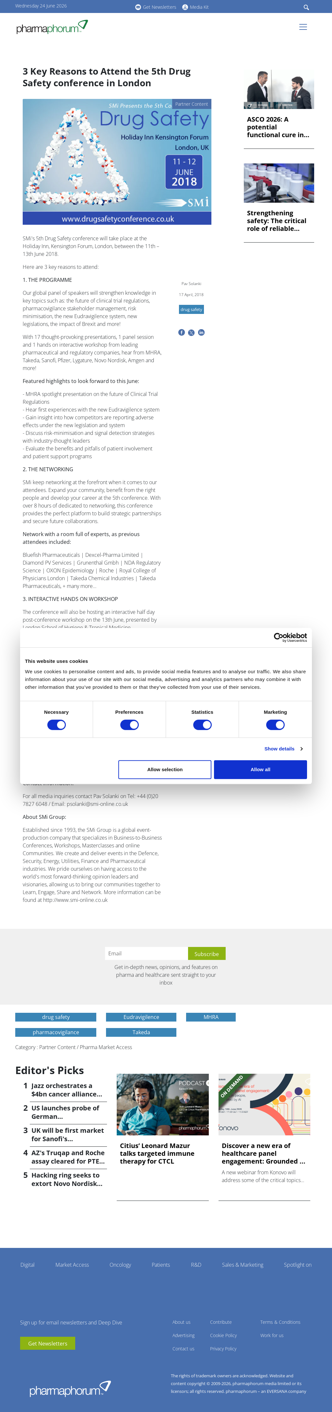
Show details (280, 748)
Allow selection (165, 769)
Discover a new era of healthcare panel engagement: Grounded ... (263, 1153)
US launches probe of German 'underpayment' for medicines (65, 1121)
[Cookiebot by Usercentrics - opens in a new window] (278, 637)
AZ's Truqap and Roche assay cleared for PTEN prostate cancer (68, 1161)
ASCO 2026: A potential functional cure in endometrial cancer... (275, 127)
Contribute (221, 1322)
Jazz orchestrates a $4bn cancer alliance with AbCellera (64, 1094)
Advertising (183, 1335)
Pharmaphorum (70, 1389)
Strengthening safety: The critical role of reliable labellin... (276, 221)
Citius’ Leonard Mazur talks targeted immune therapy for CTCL (157, 1153)
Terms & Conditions (280, 1322)
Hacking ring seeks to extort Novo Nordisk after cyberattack (65, 1183)
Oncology (120, 1264)
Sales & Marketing (242, 1264)
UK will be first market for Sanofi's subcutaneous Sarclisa (67, 1139)
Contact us (183, 1349)
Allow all (260, 769)
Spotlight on (298, 1264)
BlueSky (112, 6)
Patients (161, 1264)
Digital (27, 1264)
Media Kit (199, 7)
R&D (196, 1264)
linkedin (103, 6)
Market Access (72, 1264)
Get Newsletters (159, 7)
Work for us (272, 1335)
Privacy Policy (223, 1349)
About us (181, 1322)
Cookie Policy (223, 1335)
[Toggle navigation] (305, 27)
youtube (93, 6)
